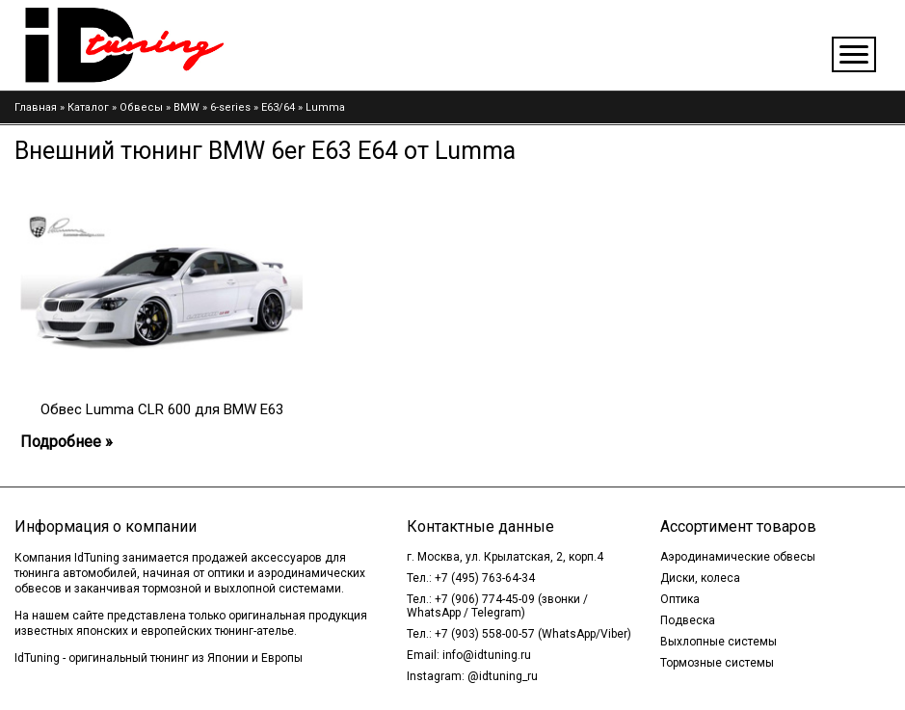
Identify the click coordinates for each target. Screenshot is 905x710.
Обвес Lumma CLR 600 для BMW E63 (161, 409)
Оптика (680, 599)
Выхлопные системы (718, 641)
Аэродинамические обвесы (737, 557)
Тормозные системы (717, 663)
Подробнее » (66, 442)
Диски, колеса (700, 578)
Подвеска (687, 620)
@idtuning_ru (502, 676)
